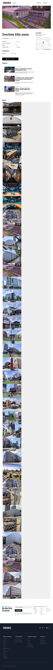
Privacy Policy (43, 643)
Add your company (11, 58)
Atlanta (35, 608)
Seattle (47, 608)
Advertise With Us (19, 642)
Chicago (35, 610)
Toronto (48, 609)
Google (29, 642)
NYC (41, 611)
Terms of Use (42, 642)
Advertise (45, 2)
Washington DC (48, 611)
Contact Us (42, 640)
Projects (39, 2)
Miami (41, 610)
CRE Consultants (18, 640)
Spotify (29, 640)
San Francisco (42, 613)
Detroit (35, 613)
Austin (35, 609)
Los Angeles (41, 609)
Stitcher (29, 643)
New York (5, 654)
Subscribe (18, 610)
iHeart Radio (30, 645)
